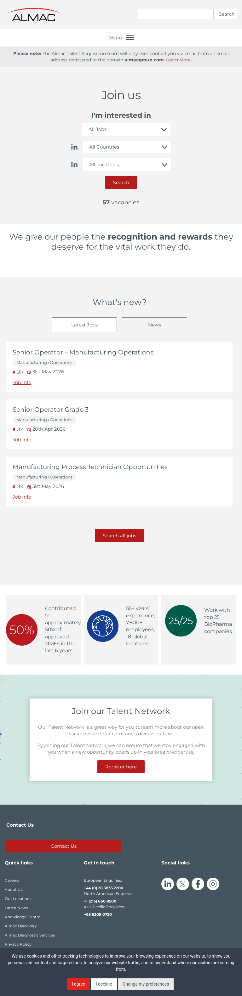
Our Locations (18, 898)
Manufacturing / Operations (44, 362)
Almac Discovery (21, 926)
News (154, 325)
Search (121, 182)
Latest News (16, 907)
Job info (22, 382)
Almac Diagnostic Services (30, 935)
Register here (121, 767)
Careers (12, 880)
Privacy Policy (18, 944)
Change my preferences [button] (146, 984)
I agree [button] (78, 984)
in (74, 147)
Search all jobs (119, 536)
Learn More (178, 60)
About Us (14, 889)
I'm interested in (121, 115)
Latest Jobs (84, 325)
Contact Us (64, 846)
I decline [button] (104, 984)
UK (19, 372)
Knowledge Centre (22, 916)
